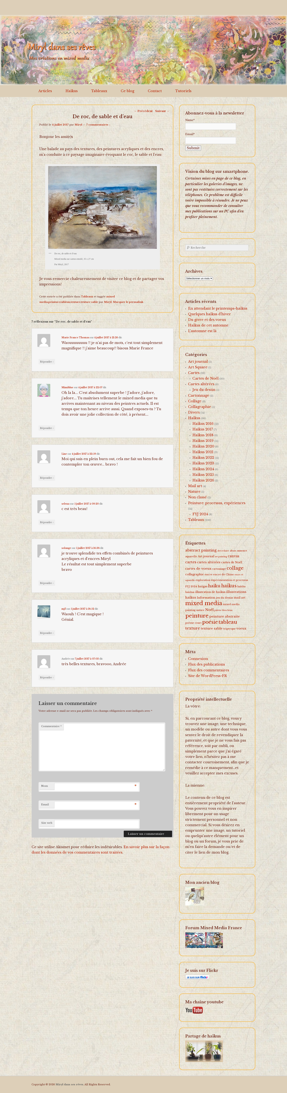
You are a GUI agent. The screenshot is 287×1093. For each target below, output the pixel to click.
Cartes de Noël (205, 378)
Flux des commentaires (208, 670)
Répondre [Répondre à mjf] (47, 633)
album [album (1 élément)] (233, 551)
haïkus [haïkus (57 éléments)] (229, 585)
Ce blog (127, 91)
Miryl (78, 124)
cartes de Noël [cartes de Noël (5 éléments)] (231, 562)
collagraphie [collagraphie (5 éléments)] (194, 574)
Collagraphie (199, 407)
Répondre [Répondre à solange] (47, 583)
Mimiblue (67, 387)
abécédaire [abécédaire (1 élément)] (223, 551)
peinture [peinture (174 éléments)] (197, 615)
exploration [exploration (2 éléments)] (203, 580)
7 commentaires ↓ (98, 124)
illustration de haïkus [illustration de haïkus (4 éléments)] (210, 592)
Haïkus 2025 (203, 475)
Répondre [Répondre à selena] (47, 522)
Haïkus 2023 (203, 463)
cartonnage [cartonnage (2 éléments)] (219, 568)
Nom (44, 786)
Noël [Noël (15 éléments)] (209, 610)
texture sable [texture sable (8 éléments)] (211, 628)
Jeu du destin (203, 390)
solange (66, 548)
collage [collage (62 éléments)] (235, 568)
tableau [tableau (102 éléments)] (228, 622)
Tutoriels (183, 91)
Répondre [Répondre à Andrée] (47, 677)
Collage (194, 401)
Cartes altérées (201, 384)
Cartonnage (198, 395)
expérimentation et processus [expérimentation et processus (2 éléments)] (229, 580)
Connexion (198, 659)
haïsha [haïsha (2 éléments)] (241, 586)
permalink (136, 302)
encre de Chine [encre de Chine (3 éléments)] (223, 574)
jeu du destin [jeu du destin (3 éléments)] (224, 597)
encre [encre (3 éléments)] (208, 574)
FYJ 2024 (200, 514)
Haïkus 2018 (202, 435)
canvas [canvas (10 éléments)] (233, 556)
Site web (46, 822)
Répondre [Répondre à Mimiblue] (47, 428)
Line (64, 453)
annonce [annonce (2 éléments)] (242, 550)
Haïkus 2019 (202, 441)
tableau (65, 302)
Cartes (194, 373)
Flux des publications (206, 664)
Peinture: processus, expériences (216, 503)
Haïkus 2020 (203, 446)
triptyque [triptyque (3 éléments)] (229, 628)
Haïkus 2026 (203, 480)
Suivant (162, 111)
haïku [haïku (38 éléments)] (214, 585)
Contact (155, 91)
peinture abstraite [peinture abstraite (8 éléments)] (224, 616)
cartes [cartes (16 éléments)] (190, 562)
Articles (45, 91)
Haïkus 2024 (203, 469)
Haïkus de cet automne (208, 325)
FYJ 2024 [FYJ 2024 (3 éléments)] (191, 586)
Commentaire (51, 726)
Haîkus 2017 (202, 429)
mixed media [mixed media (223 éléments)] (203, 603)
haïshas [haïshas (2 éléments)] (189, 592)
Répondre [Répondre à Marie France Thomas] (47, 361)
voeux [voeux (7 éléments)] (241, 628)
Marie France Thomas (75, 337)
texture (75, 302)
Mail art (195, 486)
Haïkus (71, 91)
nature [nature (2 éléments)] (200, 610)
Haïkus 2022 (203, 458)
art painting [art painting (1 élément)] (221, 556)
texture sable (89, 302)
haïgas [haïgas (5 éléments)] (202, 586)
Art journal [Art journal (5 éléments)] (206, 556)
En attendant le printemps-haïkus (217, 308)
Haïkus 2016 (202, 424)
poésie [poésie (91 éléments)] (210, 622)
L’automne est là (202, 331)
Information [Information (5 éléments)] (206, 597)
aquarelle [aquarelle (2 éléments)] (191, 556)
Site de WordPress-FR (207, 676)
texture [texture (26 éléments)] (192, 628)
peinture (54, 302)
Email (45, 804)
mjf (64, 608)
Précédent (143, 111)
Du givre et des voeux (207, 320)
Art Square (197, 367)
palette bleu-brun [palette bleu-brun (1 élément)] (223, 610)
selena (65, 503)
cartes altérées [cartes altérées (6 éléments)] (208, 562)
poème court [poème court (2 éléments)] (193, 622)
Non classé (197, 497)
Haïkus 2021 (202, 452)
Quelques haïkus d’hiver (209, 314)
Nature (194, 492)
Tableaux (99, 91)
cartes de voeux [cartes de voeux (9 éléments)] (198, 568)
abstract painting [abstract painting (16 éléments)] (201, 550)
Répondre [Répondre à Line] (47, 477)
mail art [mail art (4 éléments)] (239, 597)
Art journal (198, 362)
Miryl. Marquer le (116, 302)
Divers (194, 412)
